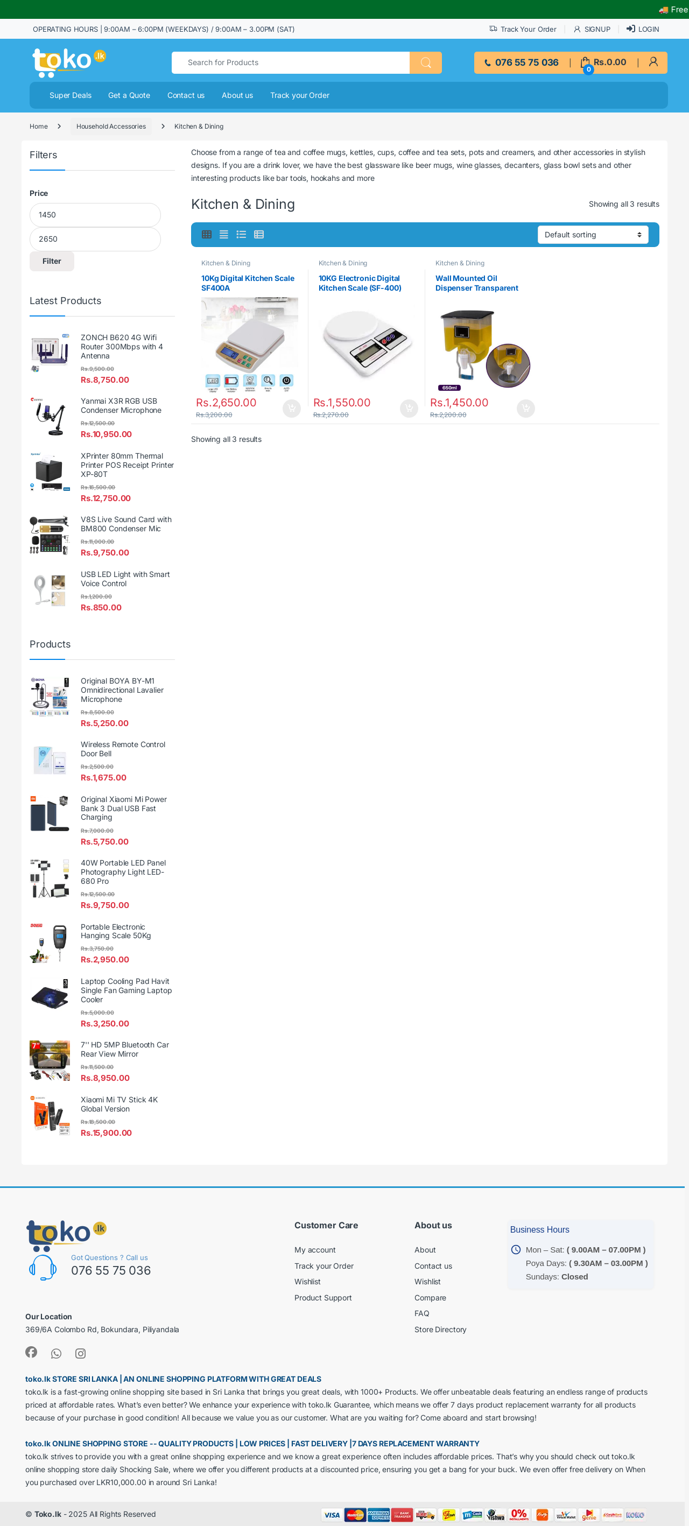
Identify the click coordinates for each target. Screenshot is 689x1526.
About (424, 1249)
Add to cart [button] (295, 408)
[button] (426, 63)
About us (237, 95)
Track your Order (299, 95)
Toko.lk (47, 1513)
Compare (430, 1297)
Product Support (323, 1297)
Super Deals (70, 95)
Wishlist (307, 1281)
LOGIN (643, 28)
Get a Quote (129, 95)
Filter (52, 260)
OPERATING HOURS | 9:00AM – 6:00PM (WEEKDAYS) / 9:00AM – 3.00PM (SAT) (163, 29)
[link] (653, 62)
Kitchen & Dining (225, 263)
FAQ (422, 1313)
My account (315, 1249)
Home (38, 126)
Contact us (186, 95)
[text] (291, 63)
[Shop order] (593, 235)
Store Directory (440, 1329)
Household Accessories (111, 126)
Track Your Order (523, 29)
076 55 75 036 (520, 62)
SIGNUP (591, 29)
